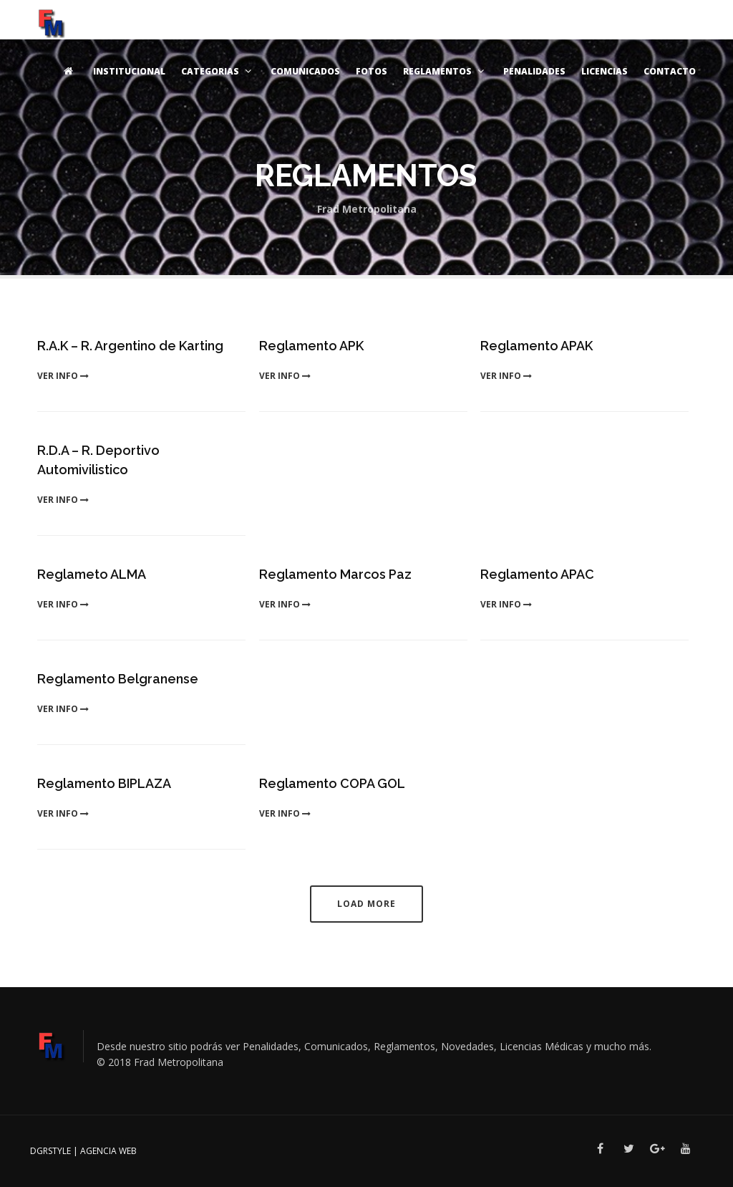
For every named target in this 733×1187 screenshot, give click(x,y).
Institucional (129, 71)
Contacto (670, 71)
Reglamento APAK (536, 345)
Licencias (604, 71)
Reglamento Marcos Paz (335, 574)
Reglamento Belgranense (117, 678)
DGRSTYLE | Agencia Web (83, 1151)
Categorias (218, 71)
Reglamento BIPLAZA (104, 783)
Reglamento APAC (537, 574)
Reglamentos (445, 71)
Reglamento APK (311, 345)
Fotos (371, 71)
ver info (63, 376)
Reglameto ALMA (91, 574)
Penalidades (534, 71)
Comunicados (305, 71)
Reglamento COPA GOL (332, 783)
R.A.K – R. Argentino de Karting (130, 345)
